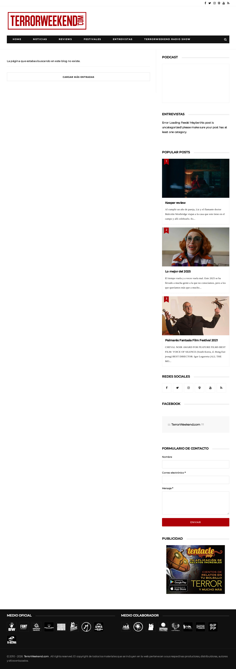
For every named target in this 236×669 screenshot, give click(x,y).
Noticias (40, 39)
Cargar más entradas (78, 77)
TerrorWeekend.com (185, 424)
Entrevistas (123, 39)
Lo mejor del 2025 (178, 271)
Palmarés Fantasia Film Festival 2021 (191, 340)
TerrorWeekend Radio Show (167, 39)
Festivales (92, 39)
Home (17, 39)
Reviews (65, 39)
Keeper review (175, 202)
